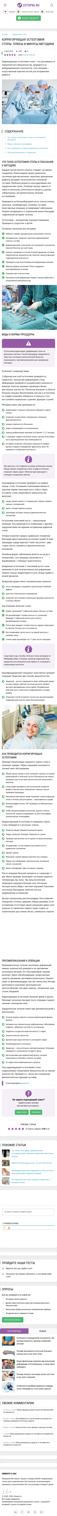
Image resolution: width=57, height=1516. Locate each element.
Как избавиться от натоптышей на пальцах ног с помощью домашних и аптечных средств (27, 1420)
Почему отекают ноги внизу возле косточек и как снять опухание (35, 1375)
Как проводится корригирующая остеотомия (27, 148)
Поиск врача (36, 1112)
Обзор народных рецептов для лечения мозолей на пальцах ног (28, 1411)
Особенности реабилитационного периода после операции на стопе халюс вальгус (35, 1387)
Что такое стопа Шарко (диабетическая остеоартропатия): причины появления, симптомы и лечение (33, 1153)
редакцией (24, 1083)
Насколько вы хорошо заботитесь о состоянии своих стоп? (27, 1275)
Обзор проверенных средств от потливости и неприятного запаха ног (28, 1435)
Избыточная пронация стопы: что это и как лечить (32, 1163)
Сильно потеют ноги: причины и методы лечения (33, 1427)
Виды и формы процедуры (19, 144)
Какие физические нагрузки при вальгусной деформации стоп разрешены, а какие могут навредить (36, 1364)
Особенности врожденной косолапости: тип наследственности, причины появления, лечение (35, 1341)
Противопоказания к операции (21, 152)
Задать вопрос (21, 1112)
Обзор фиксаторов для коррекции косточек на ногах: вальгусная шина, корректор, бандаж (33, 1172)
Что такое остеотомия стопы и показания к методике (26, 138)
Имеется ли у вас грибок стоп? (17, 1268)
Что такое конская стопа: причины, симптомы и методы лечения (31, 1181)
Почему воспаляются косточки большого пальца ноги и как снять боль (34, 1352)
